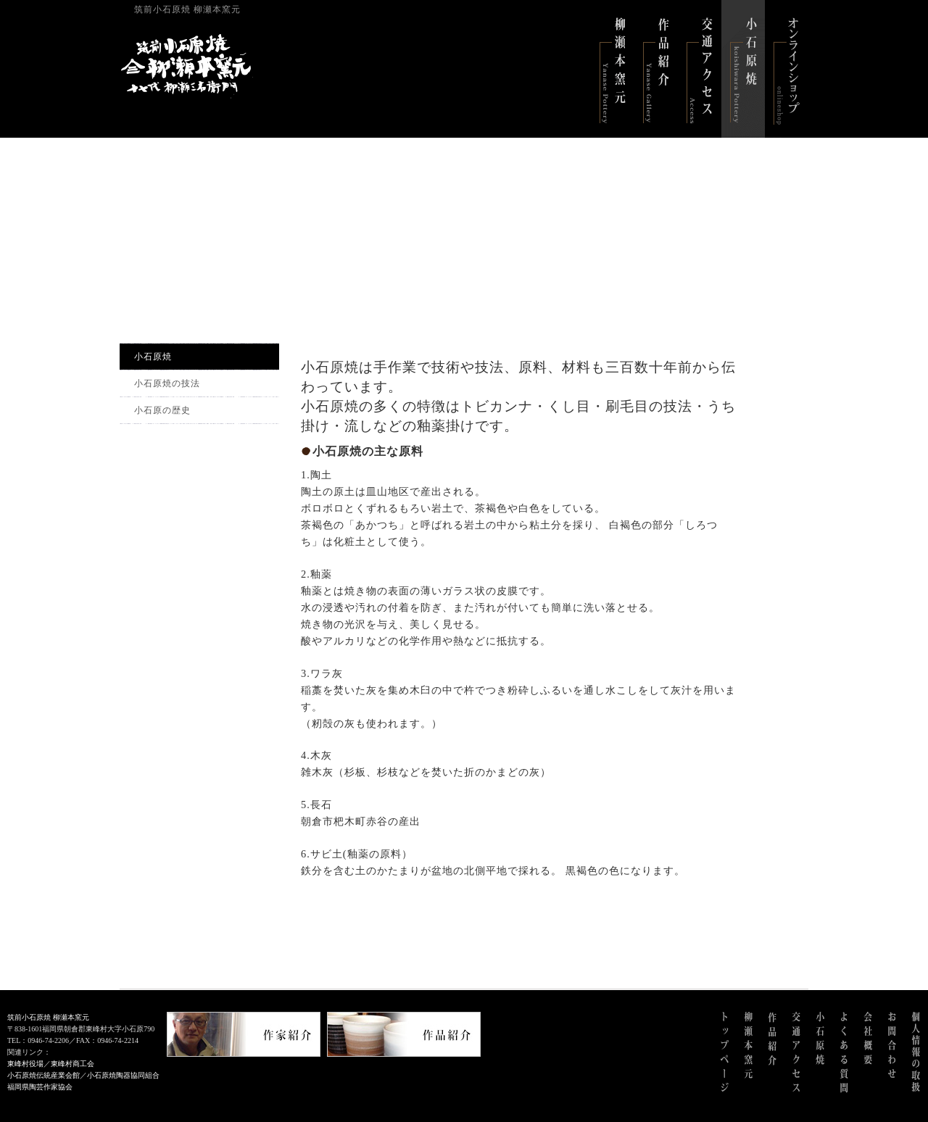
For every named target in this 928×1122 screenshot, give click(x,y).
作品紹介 (656, 69)
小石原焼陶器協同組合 (123, 1075)
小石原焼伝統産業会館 (43, 1075)
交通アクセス (699, 69)
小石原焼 (743, 69)
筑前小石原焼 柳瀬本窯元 (48, 1017)
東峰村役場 (25, 1064)
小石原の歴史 (162, 410)
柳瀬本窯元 (612, 69)
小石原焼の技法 (167, 383)
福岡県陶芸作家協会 (39, 1087)
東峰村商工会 (72, 1064)
